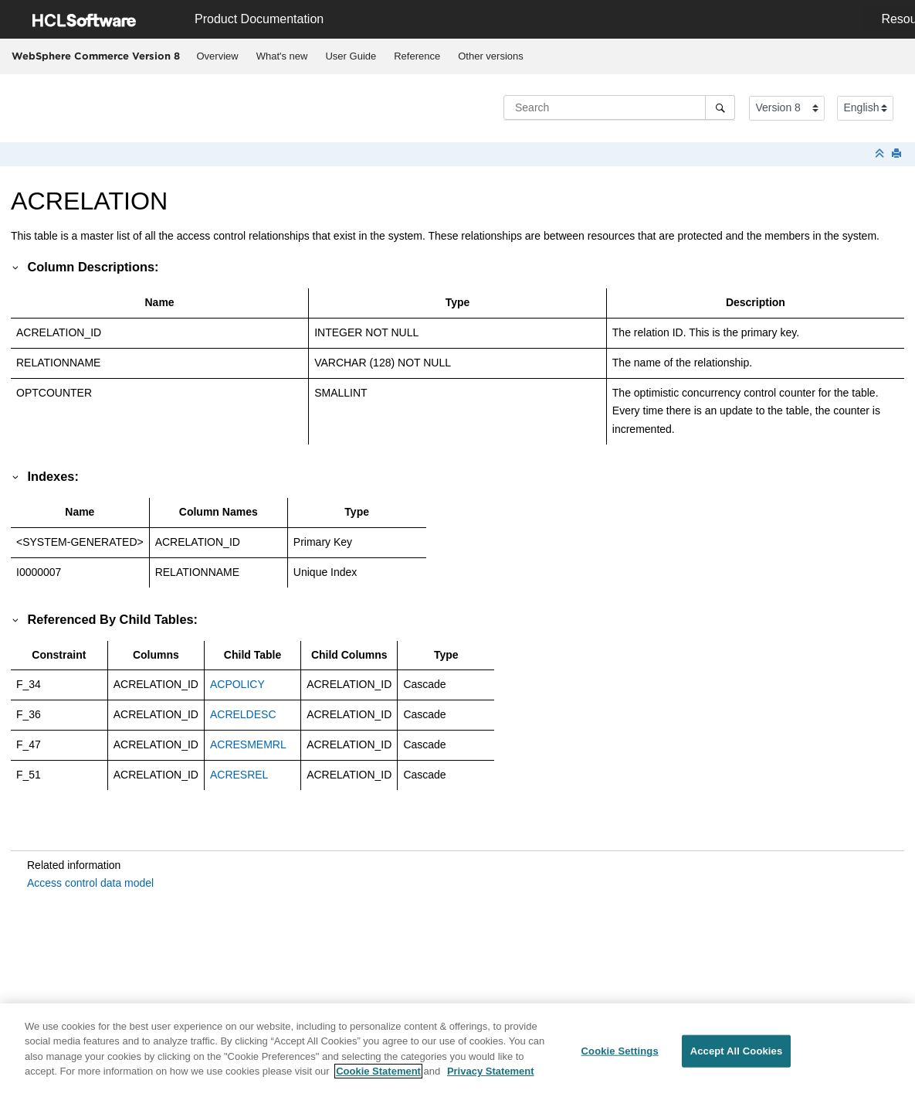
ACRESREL (239, 774)
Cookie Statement (378, 1079)
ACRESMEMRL (248, 744)
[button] (16, 267)
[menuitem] (217, 56)
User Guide (350, 56)
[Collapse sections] (881, 154)
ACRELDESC (243, 714)
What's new (282, 56)
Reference (417, 56)
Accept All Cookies (736, 1059)
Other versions (491, 56)
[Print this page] (898, 154)
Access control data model (90, 883)
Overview (218, 56)
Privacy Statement (490, 1079)
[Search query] (619, 107)
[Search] (720, 107)
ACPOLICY (237, 684)
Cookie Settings (620, 1059)
